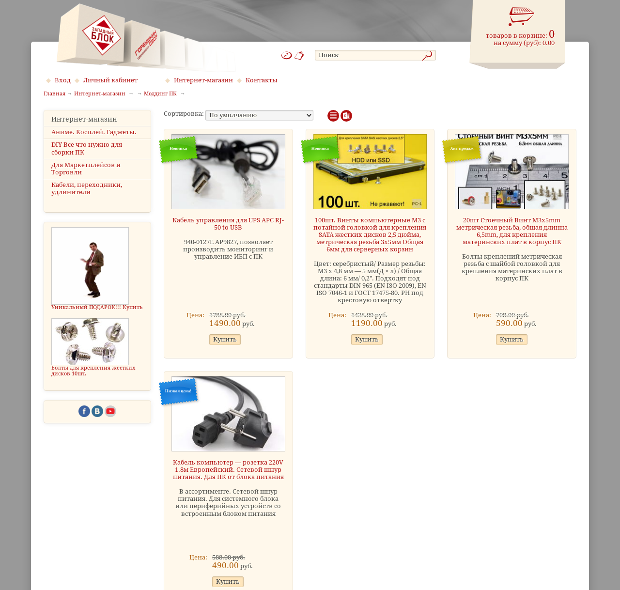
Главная (54, 94)
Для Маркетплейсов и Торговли (86, 168)
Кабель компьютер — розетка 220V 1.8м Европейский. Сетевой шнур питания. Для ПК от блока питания (228, 470)
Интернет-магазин (203, 80)
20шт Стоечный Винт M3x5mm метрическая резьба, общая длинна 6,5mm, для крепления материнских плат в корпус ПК (512, 231)
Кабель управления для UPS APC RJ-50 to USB (228, 224)
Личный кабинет (110, 80)
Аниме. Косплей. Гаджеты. (94, 132)
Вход (63, 80)
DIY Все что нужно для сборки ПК (86, 148)
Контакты (262, 80)
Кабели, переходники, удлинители (86, 188)
